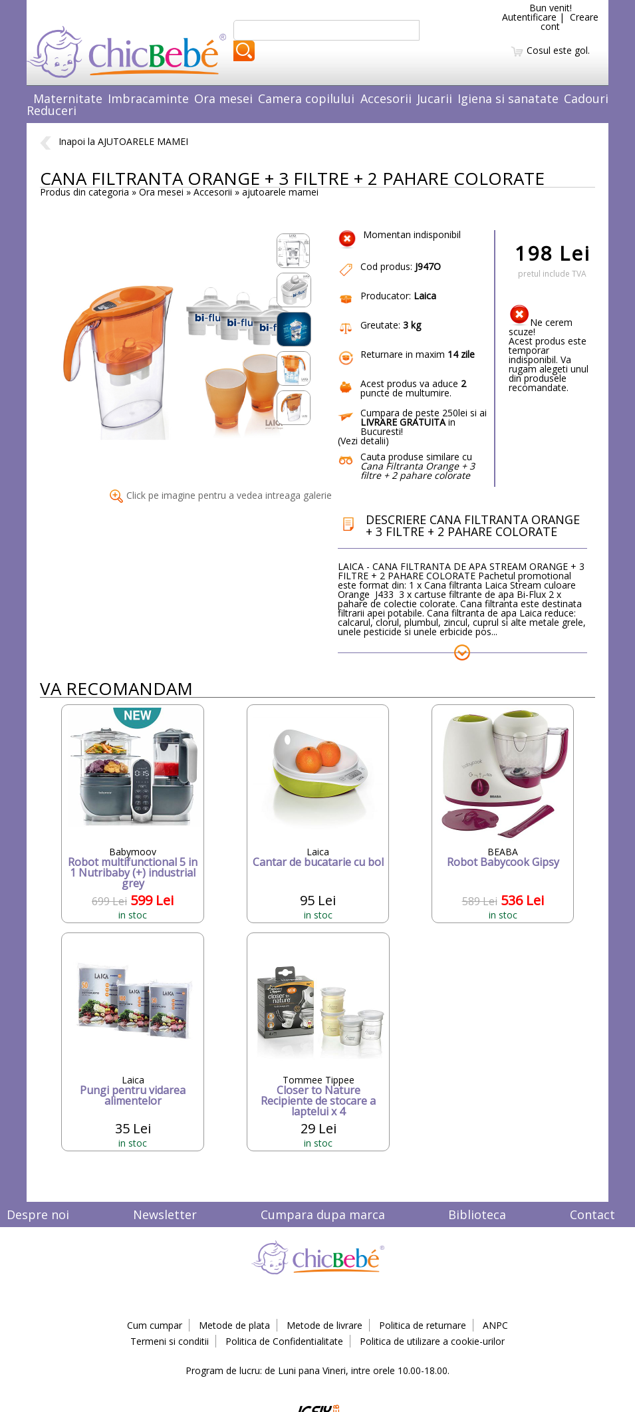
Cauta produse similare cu (417, 466)
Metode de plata (234, 1325)
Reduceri (51, 110)
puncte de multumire (413, 388)
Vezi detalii (363, 440)
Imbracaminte (148, 98)
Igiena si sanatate (508, 98)
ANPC (495, 1325)
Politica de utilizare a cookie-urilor (432, 1341)
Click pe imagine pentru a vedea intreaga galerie (221, 495)
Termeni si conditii (169, 1341)
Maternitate (67, 98)
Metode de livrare (324, 1325)
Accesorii (386, 98)
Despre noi (38, 1214)
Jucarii (434, 98)
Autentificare (529, 17)
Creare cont (569, 22)
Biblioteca (477, 1214)
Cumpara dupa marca (323, 1214)
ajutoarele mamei (280, 192)
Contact (592, 1214)
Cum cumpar (154, 1325)
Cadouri (586, 98)
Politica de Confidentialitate (284, 1341)
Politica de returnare (422, 1325)
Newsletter (165, 1214)
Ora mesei (223, 98)
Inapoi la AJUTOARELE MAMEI (114, 141)
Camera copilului (306, 98)
